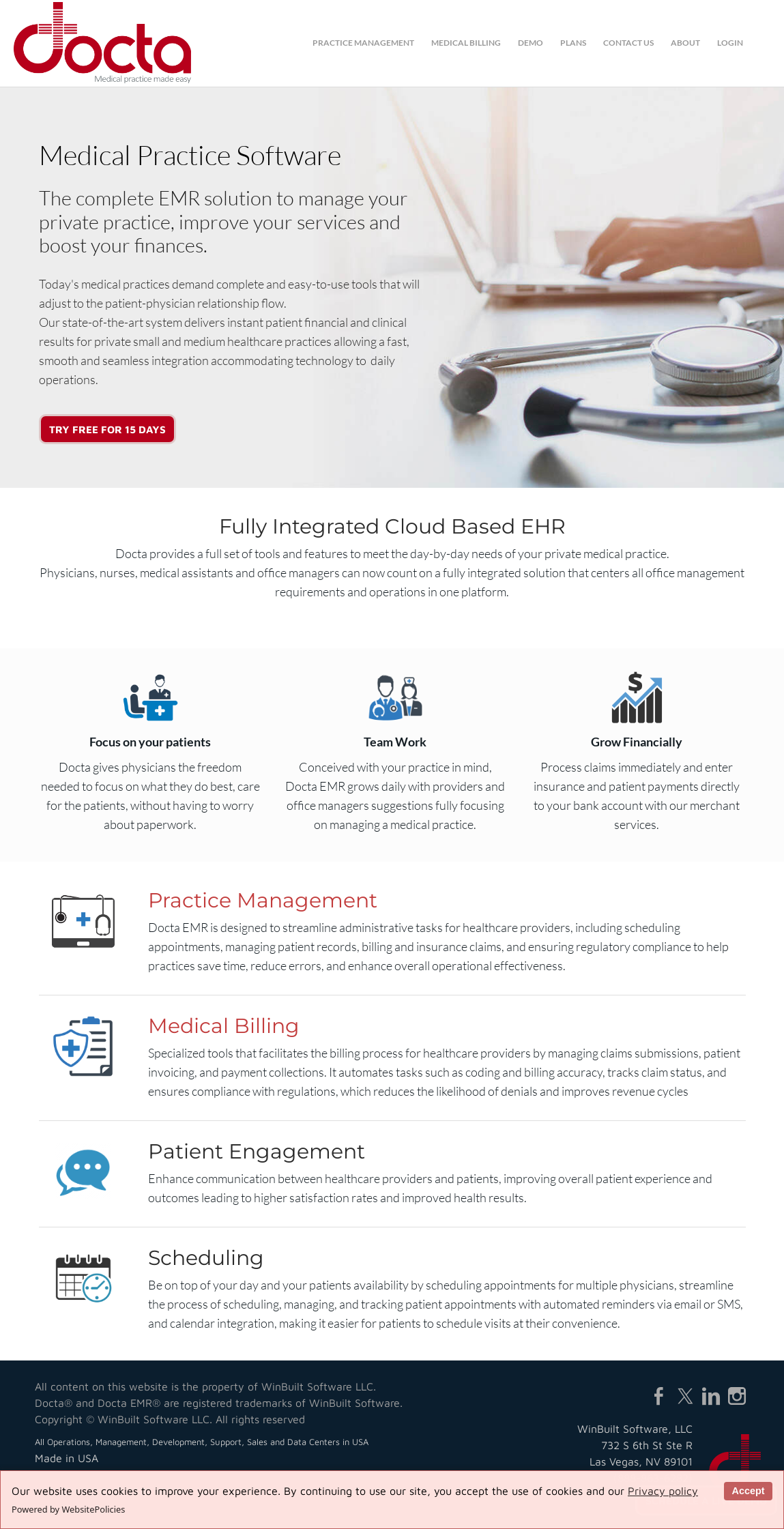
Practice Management (262, 900)
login (730, 43)
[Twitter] (685, 1396)
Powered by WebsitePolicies (68, 1509)
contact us (628, 43)
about (685, 43)
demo (530, 43)
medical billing (466, 43)
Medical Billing (224, 1025)
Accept (747, 1490)
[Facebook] (659, 1396)
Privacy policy (663, 1491)
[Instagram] (737, 1396)
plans (573, 43)
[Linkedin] (711, 1396)
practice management (363, 43)
